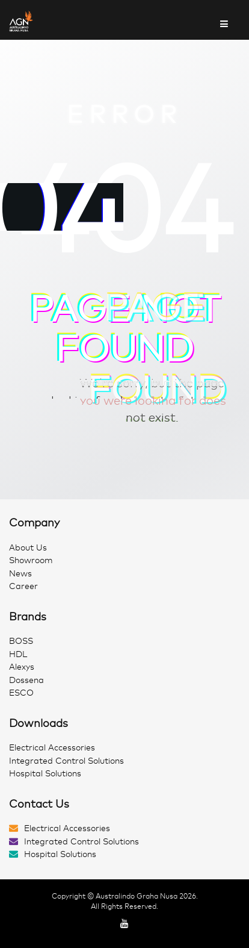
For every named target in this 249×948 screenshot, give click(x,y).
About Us (28, 548)
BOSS (21, 641)
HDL (18, 654)
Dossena (26, 680)
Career (23, 586)
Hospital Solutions (45, 774)
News (20, 574)
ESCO (21, 693)
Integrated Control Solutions (66, 761)
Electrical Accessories (52, 748)
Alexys (21, 667)
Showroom (31, 560)
